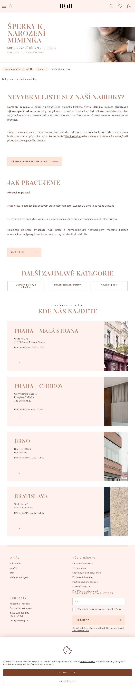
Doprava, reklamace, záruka (86, 572)
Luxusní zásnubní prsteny (67, 284)
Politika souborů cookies (85, 581)
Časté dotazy (79, 568)
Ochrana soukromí (115, 628)
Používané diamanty (82, 577)
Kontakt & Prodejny (20, 603)
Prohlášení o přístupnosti (85, 591)
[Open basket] (130, 6)
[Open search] (11, 6)
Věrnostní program (19, 577)
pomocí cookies (87, 661)
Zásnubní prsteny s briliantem (26, 286)
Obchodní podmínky (82, 563)
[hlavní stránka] (66, 9)
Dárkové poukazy (81, 586)
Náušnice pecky (109, 284)
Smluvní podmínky (80, 630)
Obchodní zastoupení (21, 608)
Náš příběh (15, 563)
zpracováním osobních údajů (107, 609)
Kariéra (13, 568)
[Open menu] (4, 6)
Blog (12, 572)
